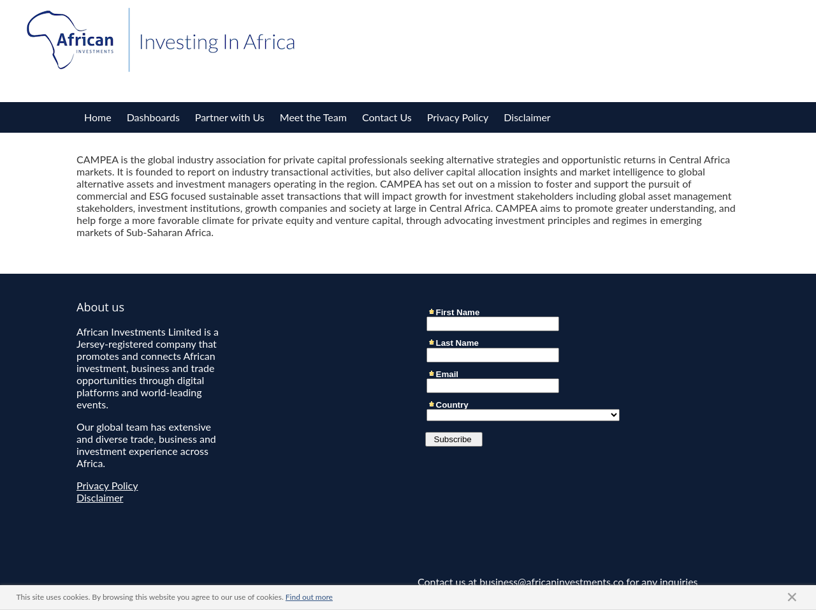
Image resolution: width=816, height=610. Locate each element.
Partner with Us (230, 117)
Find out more (309, 597)
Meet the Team (313, 117)
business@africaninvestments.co (551, 582)
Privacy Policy (458, 117)
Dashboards (153, 117)
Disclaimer (527, 117)
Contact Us (387, 117)
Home (98, 117)
